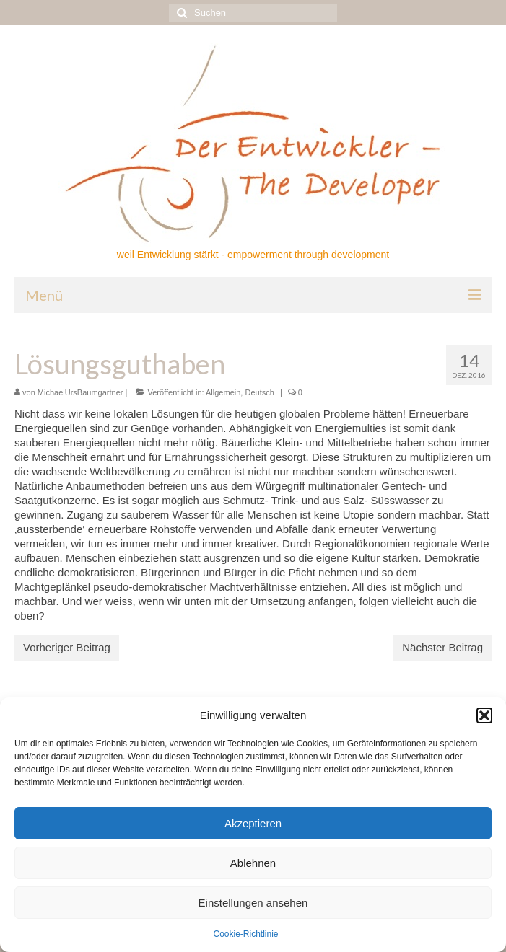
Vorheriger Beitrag (66, 647)
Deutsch (259, 392)
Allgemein (223, 392)
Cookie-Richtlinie (245, 934)
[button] (484, 715)
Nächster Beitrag (442, 647)
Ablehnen (253, 863)
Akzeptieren (253, 823)
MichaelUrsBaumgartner (80, 392)
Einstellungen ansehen (253, 902)
